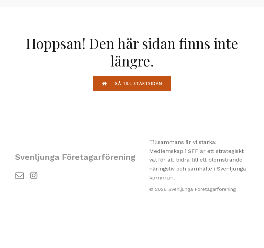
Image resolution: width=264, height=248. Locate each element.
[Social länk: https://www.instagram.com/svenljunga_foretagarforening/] (36, 175)
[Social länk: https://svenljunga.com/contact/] (22, 175)
